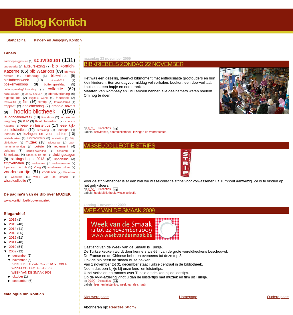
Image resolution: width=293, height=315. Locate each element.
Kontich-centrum (46, 121)
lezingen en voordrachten (150, 131)
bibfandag (32, 75)
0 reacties (104, 128)
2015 (13, 224)
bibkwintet (59, 76)
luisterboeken (12, 138)
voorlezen (49, 172)
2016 (13, 219)
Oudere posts (278, 297)
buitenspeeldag (54, 84)
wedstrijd (16, 176)
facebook (62, 97)
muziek (31, 142)
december (20, 255)
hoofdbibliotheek (121, 131)
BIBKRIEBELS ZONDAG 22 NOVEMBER (133, 64)
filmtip (42, 101)
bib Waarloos (41, 71)
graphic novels (63, 106)
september (21, 280)
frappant (9, 106)
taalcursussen (61, 163)
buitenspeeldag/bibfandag (20, 89)
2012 (13, 237)
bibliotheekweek (16, 80)
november (20, 260)
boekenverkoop (16, 84)
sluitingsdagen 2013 (27, 159)
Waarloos (69, 172)
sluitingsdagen (64, 155)
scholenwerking (36, 150)
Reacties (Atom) (122, 307)
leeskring (43, 129)
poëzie (39, 146)
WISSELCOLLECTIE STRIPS (119, 145)
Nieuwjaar (54, 142)
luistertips (58, 138)
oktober (18, 276)
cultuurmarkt (11, 93)
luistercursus (36, 138)
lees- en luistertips (106, 284)
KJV (26, 121)
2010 (13, 246)
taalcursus (38, 163)
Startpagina (16, 40)
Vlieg (37, 167)
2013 (13, 233)
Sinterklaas (11, 154)
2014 (13, 228)
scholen (9, 150)
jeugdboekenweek (18, 117)
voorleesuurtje (17, 172)
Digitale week (38, 97)
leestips (63, 129)
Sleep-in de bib (36, 154)
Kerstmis (47, 117)
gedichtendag (33, 106)
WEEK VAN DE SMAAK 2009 (119, 210)
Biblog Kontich (50, 22)
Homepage (188, 297)
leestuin (9, 133)
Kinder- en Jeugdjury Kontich (58, 40)
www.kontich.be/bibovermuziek (27, 200)
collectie (55, 89)
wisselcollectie (126, 192)
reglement (61, 146)
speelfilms (61, 159)
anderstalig (10, 66)
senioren (62, 150)
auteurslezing (34, 66)
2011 (13, 242)
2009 (13, 251)
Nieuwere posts (96, 297)
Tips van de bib (15, 167)
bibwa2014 (57, 80)
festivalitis (10, 101)
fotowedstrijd (62, 101)
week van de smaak (133, 284)
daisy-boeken (33, 93)
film (25, 102)
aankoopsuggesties (16, 61)
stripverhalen (14, 163)
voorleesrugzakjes (58, 167)
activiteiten (101, 131)
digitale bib (12, 97)
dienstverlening (59, 93)
